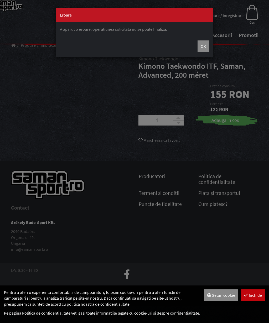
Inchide (253, 295)
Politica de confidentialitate (46, 313)
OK (203, 46)
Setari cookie (221, 295)
